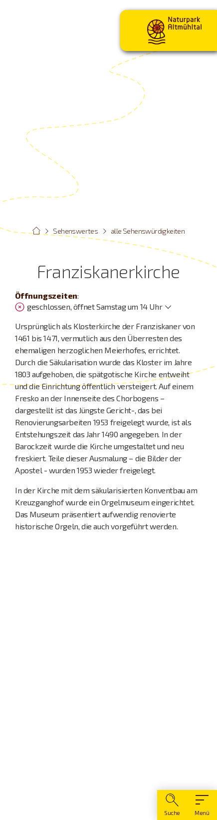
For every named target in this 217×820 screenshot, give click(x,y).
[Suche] (172, 805)
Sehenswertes (75, 231)
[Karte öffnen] (108, 678)
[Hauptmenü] (202, 805)
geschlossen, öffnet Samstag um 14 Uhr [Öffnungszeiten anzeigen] (88, 307)
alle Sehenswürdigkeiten (148, 231)
